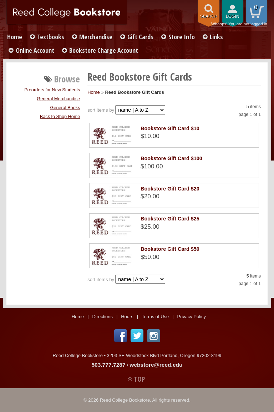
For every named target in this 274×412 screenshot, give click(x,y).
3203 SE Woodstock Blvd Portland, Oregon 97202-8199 (164, 355)
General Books (65, 107)
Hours (127, 316)
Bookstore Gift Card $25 (170, 219)
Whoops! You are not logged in (239, 24)
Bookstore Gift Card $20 (170, 189)
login (232, 16)
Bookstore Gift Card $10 (170, 128)
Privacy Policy (191, 316)
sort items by (100, 110)
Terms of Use (155, 316)
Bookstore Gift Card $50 (170, 249)
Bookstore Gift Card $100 (171, 158)
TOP (139, 379)
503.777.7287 (108, 365)
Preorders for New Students (52, 89)
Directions (102, 316)
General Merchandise (58, 98)
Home (14, 36)
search (208, 16)
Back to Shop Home (60, 116)
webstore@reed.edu (156, 365)
